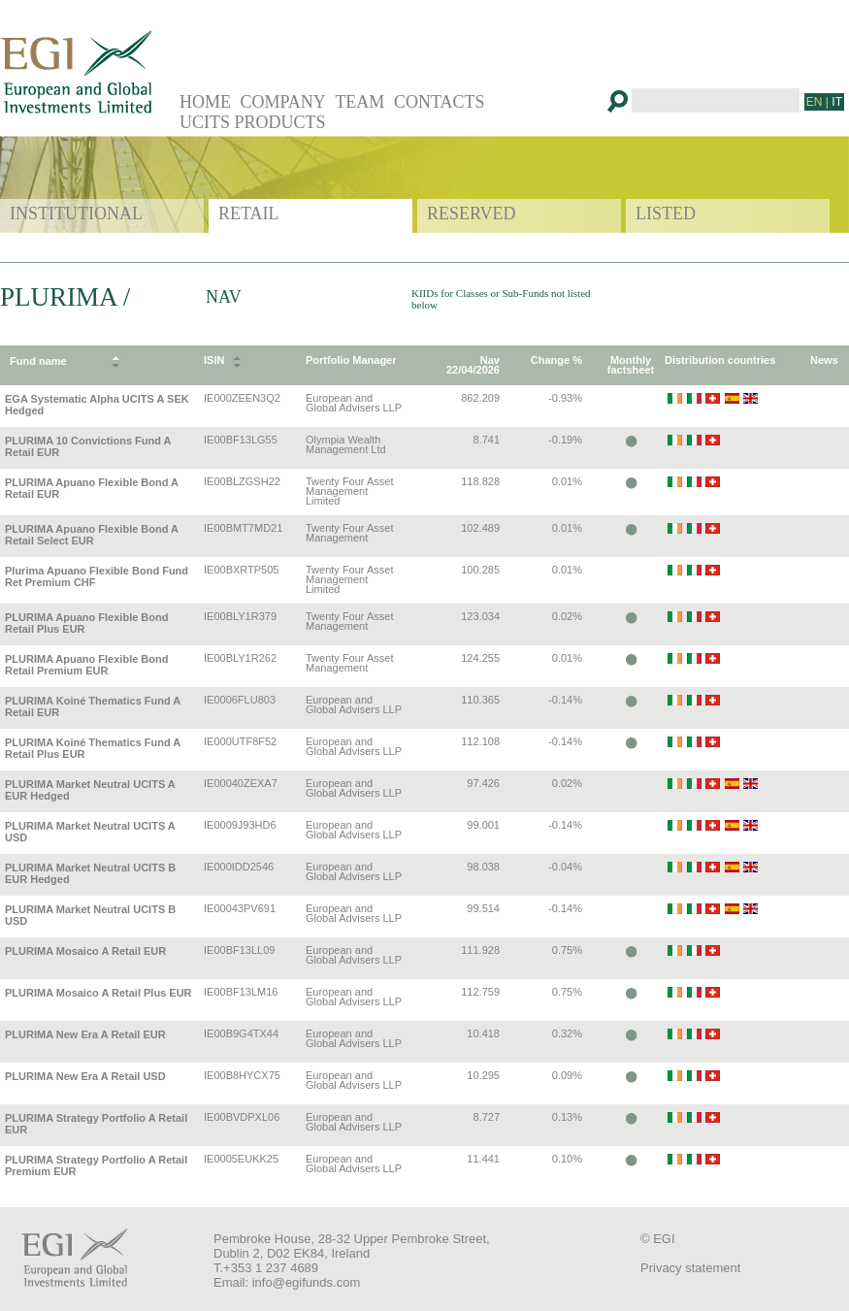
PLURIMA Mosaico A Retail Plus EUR (98, 993)
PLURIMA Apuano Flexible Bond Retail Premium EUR (86, 664)
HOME (205, 102)
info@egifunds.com (306, 1282)
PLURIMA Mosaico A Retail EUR (85, 951)
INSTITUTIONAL (76, 213)
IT (837, 102)
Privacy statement (690, 1268)
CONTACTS (439, 102)
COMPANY (283, 102)
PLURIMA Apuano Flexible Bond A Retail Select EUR (92, 534)
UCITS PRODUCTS (253, 122)
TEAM (359, 102)
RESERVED (471, 213)
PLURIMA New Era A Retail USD (85, 1076)
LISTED (666, 213)
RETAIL (248, 213)
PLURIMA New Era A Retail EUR (85, 1034)
